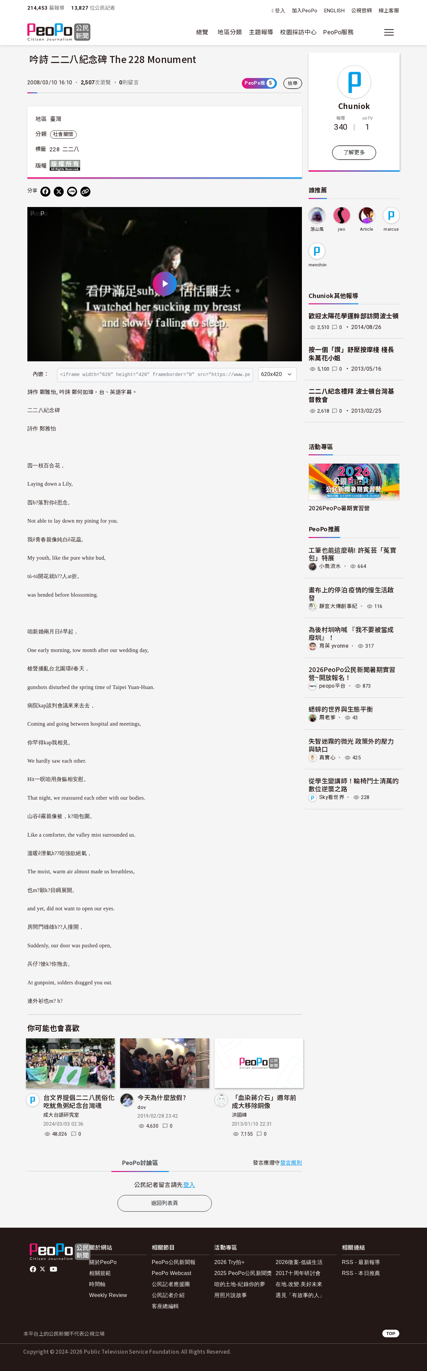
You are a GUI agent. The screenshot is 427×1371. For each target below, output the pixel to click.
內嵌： (41, 374)
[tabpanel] (164, 1184)
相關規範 (100, 1273)
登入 (280, 10)
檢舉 (293, 83)
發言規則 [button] (291, 1163)
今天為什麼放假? (161, 1097)
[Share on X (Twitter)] (59, 192)
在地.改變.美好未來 (299, 1284)
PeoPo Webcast (171, 1273)
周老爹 (327, 717)
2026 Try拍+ (229, 1262)
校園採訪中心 (298, 32)
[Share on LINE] (72, 192)
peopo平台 (332, 685)
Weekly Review (108, 1295)
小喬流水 (330, 566)
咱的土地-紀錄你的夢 (239, 1284)
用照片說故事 (230, 1295)
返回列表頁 (164, 1203)
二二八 (71, 149)
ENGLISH (334, 11)
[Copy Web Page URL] (85, 192)
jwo (341, 229)
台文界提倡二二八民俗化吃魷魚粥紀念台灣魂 (78, 1101)
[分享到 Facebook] (45, 192)
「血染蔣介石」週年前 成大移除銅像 (264, 1101)
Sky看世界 (332, 797)
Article (366, 229)
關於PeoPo (103, 1262)
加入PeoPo (305, 11)
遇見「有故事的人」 (300, 1295)
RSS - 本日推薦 (361, 1273)
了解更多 (354, 152)
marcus (391, 229)
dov (141, 1107)
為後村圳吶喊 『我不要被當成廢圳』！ (351, 633)
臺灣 (56, 119)
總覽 (202, 32)
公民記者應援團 (171, 1284)
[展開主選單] (389, 32)
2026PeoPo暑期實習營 (339, 508)
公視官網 (361, 11)
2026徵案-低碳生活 (299, 1262)
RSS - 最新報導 (361, 1262)
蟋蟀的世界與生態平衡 (341, 708)
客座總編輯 (165, 1306)
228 (54, 149)
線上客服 (389, 11)
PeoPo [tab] (140, 1162)
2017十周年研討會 (298, 1273)
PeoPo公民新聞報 (174, 1262)
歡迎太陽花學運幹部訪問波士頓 (354, 316)
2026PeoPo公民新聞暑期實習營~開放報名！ (352, 672)
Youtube (54, 1269)
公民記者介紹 (168, 1295)
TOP (390, 1333)
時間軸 (97, 1284)
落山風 (317, 229)
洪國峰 (239, 1115)
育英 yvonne (334, 646)
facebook (33, 1269)
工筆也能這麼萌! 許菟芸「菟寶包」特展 (352, 553)
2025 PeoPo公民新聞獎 (243, 1273)
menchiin (318, 264)
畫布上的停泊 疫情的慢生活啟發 (351, 593)
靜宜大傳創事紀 (338, 606)
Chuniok (354, 105)
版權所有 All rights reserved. (66, 165)
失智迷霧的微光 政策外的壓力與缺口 (351, 744)
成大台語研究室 (61, 1115)
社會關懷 (63, 134)
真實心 (327, 757)
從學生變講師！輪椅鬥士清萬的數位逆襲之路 (354, 784)
